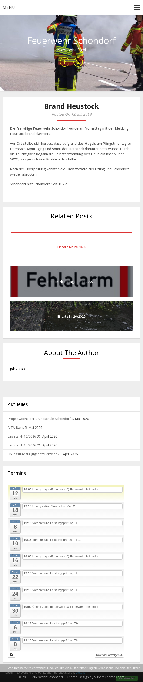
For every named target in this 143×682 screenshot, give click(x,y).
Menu (9, 7)
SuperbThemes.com (109, 677)
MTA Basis (16, 427)
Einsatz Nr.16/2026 (22, 436)
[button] (11, 655)
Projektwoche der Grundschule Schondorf (39, 418)
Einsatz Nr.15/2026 (22, 445)
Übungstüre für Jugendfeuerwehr (32, 454)
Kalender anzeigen (109, 655)
